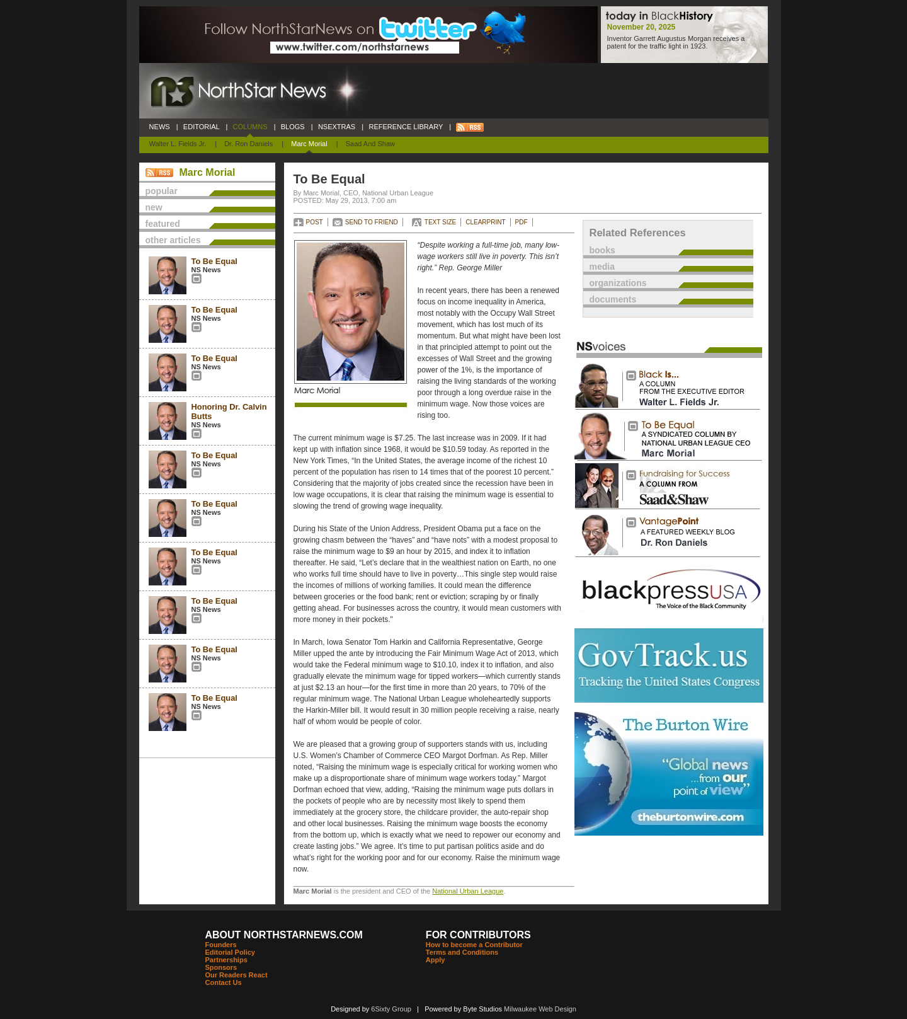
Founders (221, 944)
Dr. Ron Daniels (248, 143)
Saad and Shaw (370, 143)
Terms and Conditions (462, 952)
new (154, 207)
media (602, 267)
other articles (173, 240)
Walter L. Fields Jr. (178, 143)
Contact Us (223, 982)
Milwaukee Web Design (540, 1009)
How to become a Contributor (474, 944)
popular (161, 191)
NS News (206, 269)
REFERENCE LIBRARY (406, 126)
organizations (618, 283)
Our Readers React (236, 975)
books (602, 250)
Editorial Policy (230, 952)
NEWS (159, 126)
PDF (521, 222)
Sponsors (221, 967)
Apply (435, 960)
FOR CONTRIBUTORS (478, 935)
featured (162, 224)
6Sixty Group (391, 1009)
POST (314, 222)
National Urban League (467, 891)
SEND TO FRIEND (371, 222)
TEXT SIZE (440, 222)
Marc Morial (309, 143)
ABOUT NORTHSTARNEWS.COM (284, 935)
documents (613, 299)
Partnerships (226, 960)
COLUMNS (250, 126)
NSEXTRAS (337, 126)
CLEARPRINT (485, 222)
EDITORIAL (202, 126)
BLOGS (293, 126)
